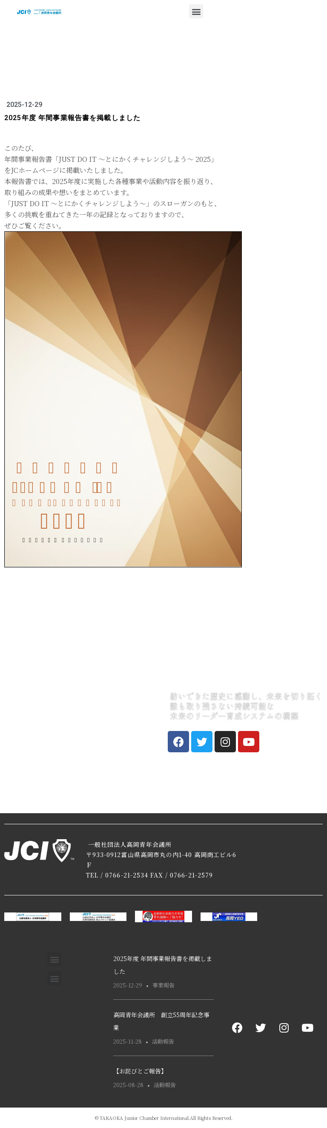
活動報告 (163, 1041)
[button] (196, 11)
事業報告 (163, 985)
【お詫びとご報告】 (140, 1071)
